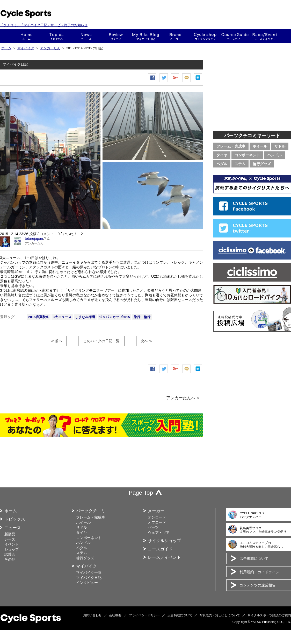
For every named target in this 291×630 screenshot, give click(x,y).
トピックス (56, 36)
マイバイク (25, 48)
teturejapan (34, 238)
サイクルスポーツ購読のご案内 (269, 615)
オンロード (157, 517)
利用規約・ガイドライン (259, 572)
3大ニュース (62, 317)
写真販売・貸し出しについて (220, 615)
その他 (9, 559)
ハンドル (274, 155)
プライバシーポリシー (144, 615)
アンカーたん (50, 48)
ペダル (221, 164)
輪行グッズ (262, 164)
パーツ (153, 527)
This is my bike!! (146, 36)
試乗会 (9, 554)
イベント (11, 544)
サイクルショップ (164, 540)
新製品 (9, 534)
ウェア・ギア (159, 532)
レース (9, 539)
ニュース (86, 36)
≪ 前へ (56, 341)
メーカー (175, 36)
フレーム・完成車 (230, 146)
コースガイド (235, 36)
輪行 (147, 317)
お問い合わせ (92, 615)
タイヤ (221, 155)
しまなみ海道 (85, 317)
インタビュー (87, 582)
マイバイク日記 (88, 578)
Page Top (141, 492)
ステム (240, 164)
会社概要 (115, 615)
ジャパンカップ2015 (114, 317)
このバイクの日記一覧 (101, 341)
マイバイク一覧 (88, 572)
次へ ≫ (146, 341)
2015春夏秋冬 (38, 317)
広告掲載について (253, 558)
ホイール (260, 146)
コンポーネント (247, 155)
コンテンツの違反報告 (257, 585)
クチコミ (116, 36)
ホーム (26, 36)
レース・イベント (265, 36)
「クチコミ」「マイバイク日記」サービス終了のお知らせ (44, 25)
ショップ (205, 36)
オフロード (157, 522)
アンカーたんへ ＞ (183, 398)
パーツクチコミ (90, 511)
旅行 (137, 317)
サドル (279, 146)
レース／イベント (164, 557)
